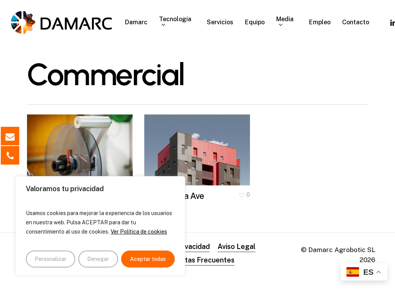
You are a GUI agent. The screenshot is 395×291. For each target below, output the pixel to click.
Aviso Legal (236, 246)
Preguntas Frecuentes (198, 260)
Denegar (98, 259)
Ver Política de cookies (139, 232)
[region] (100, 226)
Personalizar (50, 259)
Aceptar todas (148, 259)
